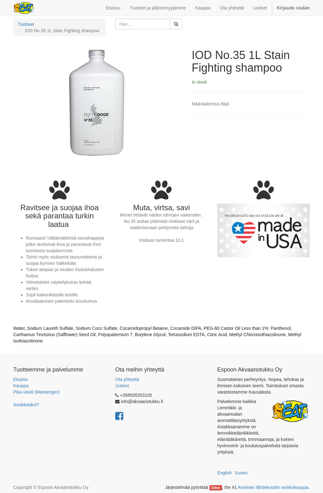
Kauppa (20, 385)
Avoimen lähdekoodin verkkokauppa (273, 487)
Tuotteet (26, 24)
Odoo (215, 488)
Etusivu (20, 379)
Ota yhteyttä (127, 379)
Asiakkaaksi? (26, 404)
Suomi (241, 472)
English (224, 472)
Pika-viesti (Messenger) (36, 392)
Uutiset (122, 385)
